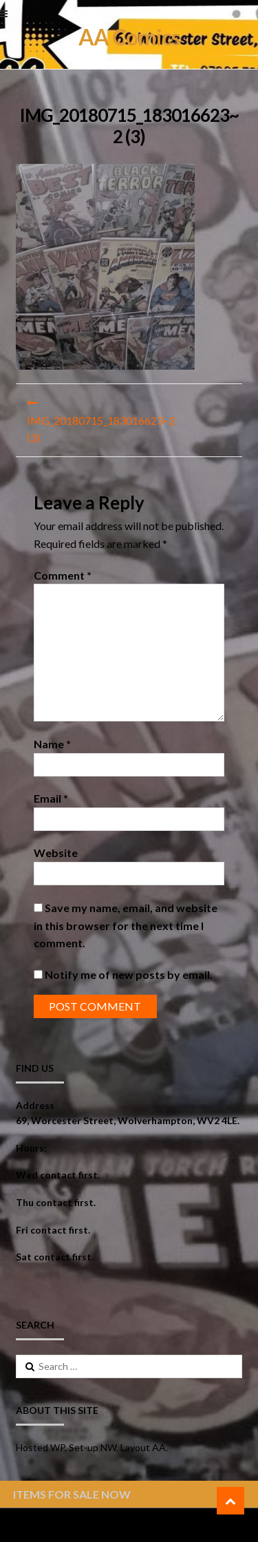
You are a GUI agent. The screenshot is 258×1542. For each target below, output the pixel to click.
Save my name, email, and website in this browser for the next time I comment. (125, 925)
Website (56, 852)
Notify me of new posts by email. (129, 974)
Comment (63, 575)
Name (52, 743)
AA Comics (129, 36)
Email (51, 798)
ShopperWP (181, 1525)
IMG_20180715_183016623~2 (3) (101, 429)
